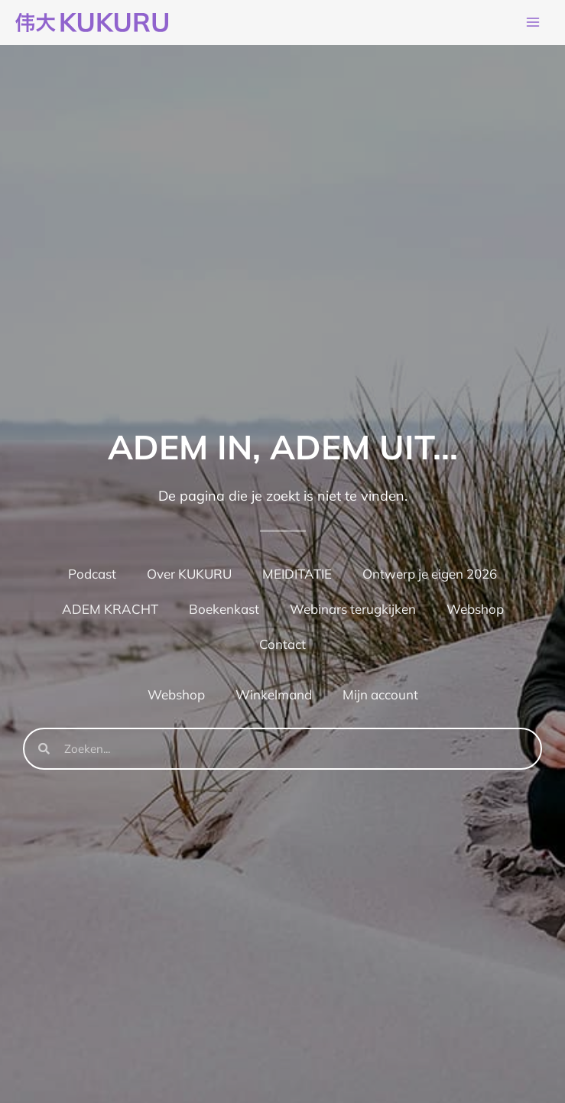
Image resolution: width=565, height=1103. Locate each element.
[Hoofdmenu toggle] (533, 23)
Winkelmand (273, 694)
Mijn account (380, 694)
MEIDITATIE (297, 574)
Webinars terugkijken (353, 609)
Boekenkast (224, 609)
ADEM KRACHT (110, 609)
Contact (282, 644)
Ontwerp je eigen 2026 (429, 574)
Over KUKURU (189, 574)
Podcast (92, 574)
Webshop (475, 609)
